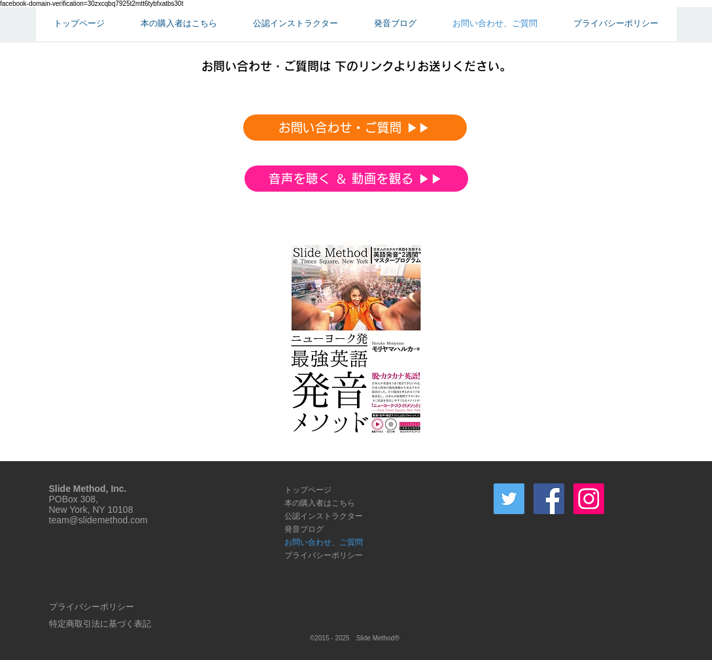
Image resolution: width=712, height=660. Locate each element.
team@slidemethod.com (98, 520)
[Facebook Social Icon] (549, 498)
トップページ (307, 490)
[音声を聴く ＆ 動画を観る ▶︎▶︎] (356, 178)
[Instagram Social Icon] (588, 498)
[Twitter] (509, 498)
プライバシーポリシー (323, 555)
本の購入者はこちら (319, 503)
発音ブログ (304, 529)
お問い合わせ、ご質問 (323, 542)
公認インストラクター (323, 516)
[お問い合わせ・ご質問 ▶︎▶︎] (355, 127)
